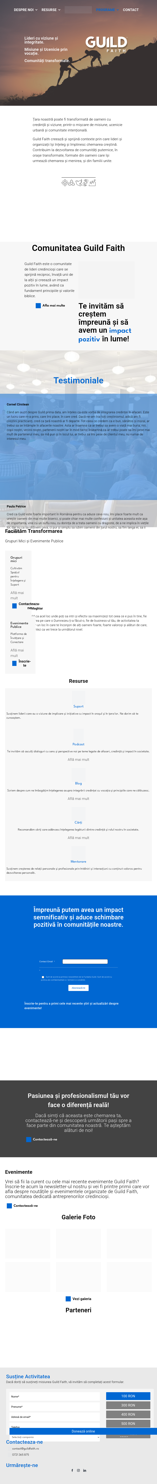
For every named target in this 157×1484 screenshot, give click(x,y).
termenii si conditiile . (77, 980)
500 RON (128, 1424)
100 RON (128, 1396)
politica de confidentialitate (53, 980)
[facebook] (72, 1470)
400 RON (128, 1414)
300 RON (128, 1405)
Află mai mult (78, 760)
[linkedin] (84, 1470)
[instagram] (78, 1470)
